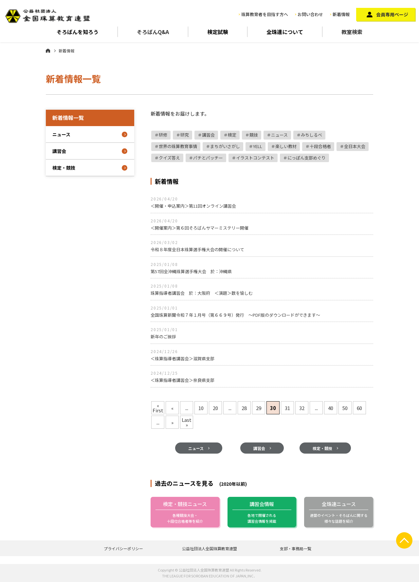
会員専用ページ (392, 14)
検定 (232, 135)
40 (330, 407)
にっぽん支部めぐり (306, 158)
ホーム (48, 50)
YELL (257, 146)
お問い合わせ (310, 14)
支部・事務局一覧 (295, 548)
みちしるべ (311, 135)
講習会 (208, 135)
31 (287, 407)
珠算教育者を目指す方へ (264, 14)
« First (158, 408)
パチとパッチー (208, 158)
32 (301, 407)
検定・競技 (322, 477)
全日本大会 (354, 146)
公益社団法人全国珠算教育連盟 (209, 548)
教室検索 (351, 32)
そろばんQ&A (153, 32)
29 (258, 407)
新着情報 (341, 14)
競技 (253, 135)
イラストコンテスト (255, 158)
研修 (163, 135)
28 (244, 407)
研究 (184, 135)
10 (201, 407)
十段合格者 (320, 146)
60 (359, 407)
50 (345, 407)
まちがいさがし (225, 146)
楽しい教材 (286, 146)
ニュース (279, 135)
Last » (186, 422)
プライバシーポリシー (123, 548)
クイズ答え (169, 158)
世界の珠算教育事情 (178, 146)
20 (215, 407)
